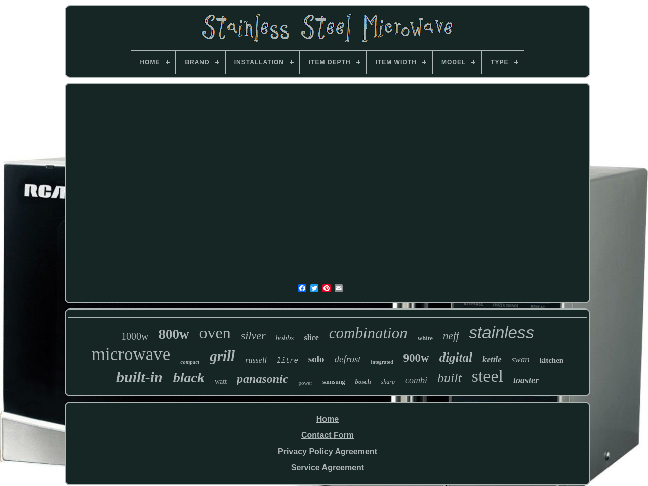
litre (287, 361)
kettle (492, 359)
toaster (526, 380)
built (449, 378)
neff (451, 336)
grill (222, 356)
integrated (382, 362)
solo (316, 359)
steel (487, 376)
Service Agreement (327, 467)
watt (221, 381)
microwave (131, 354)
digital (455, 357)
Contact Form (327, 435)
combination (368, 333)
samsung (333, 381)
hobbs (285, 338)
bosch (363, 381)
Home (327, 419)
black (189, 377)
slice (311, 337)
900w (416, 357)
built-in (139, 377)
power (305, 383)
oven (214, 333)
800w (173, 334)
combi (416, 380)
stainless (501, 332)
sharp (388, 381)
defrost (348, 359)
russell (256, 360)
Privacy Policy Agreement (327, 451)
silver (253, 335)
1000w (134, 336)
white (425, 338)
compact (189, 362)
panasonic (262, 378)
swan (521, 359)
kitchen (552, 360)
